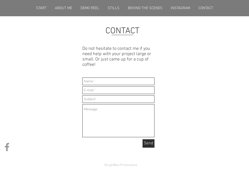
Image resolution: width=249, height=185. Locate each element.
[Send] (148, 143)
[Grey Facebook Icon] (7, 147)
